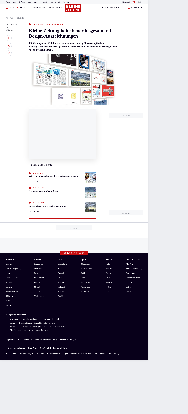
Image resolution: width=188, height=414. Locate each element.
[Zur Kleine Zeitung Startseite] (73, 9)
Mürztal (9, 282)
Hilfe (108, 264)
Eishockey (85, 292)
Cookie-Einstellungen (67, 340)
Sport (59, 8)
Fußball (84, 273)
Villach (37, 292)
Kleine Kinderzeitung (134, 269)
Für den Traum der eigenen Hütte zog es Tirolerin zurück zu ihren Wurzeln (39, 327)
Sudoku (109, 282)
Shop (36, 2)
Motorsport (85, 282)
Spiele (108, 278)
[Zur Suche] (22, 8)
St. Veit (37, 287)
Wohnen (61, 282)
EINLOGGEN (135, 8)
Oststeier (9, 287)
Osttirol (37, 282)
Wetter (8, 2)
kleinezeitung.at (18, 348)
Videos (128, 287)
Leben (51, 8)
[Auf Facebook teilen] (9, 38)
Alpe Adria (130, 264)
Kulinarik (61, 287)
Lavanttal (37, 273)
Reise (60, 278)
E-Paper (22, 2)
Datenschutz (28, 340)
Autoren (109, 269)
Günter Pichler (37, 182)
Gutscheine (44, 2)
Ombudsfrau (63, 273)
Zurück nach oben (74, 253)
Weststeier (10, 305)
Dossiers (129, 292)
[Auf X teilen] (9, 46)
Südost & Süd (11, 296)
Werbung (66, 2)
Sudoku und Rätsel (133, 278)
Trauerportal (55, 2)
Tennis (83, 278)
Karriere (61, 292)
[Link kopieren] (9, 53)
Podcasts (129, 282)
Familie (61, 296)
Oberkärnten (39, 278)
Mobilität (61, 269)
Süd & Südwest (12, 292)
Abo (14, 2)
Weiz (8, 301)
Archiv (108, 273)
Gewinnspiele (131, 273)
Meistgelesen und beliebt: (16, 315)
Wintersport (85, 287)
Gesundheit (62, 264)
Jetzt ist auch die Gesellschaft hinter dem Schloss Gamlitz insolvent (36, 319)
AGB (19, 340)
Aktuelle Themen (133, 259)
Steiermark (39, 8)
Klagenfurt (38, 264)
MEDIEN (21, 18)
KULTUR (10, 18)
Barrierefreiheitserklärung (46, 340)
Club (29, 2)
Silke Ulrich (36, 211)
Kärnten (139, 2)
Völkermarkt (39, 296)
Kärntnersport (86, 269)
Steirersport (85, 264)
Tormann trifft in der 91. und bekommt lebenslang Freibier (32, 323)
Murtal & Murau (12, 278)
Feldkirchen (38, 269)
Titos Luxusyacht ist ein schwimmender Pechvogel (29, 330)
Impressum (10, 340)
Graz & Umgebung (110, 8)
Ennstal (9, 264)
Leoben (9, 273)
